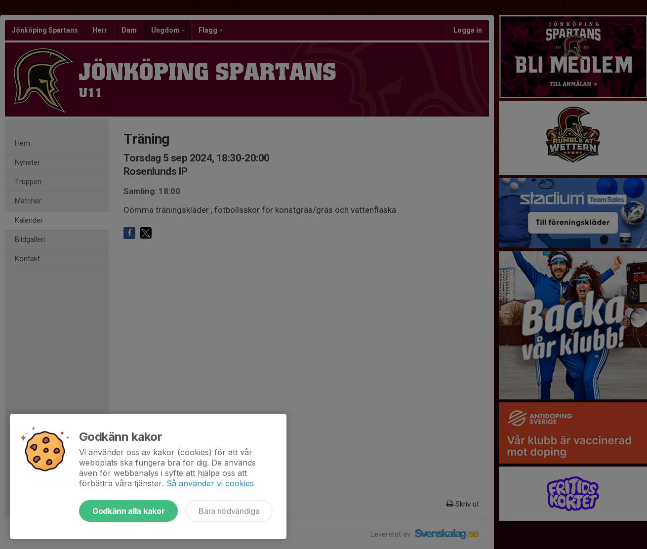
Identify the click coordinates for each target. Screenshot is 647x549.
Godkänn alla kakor (128, 511)
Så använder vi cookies (210, 483)
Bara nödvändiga (229, 511)
